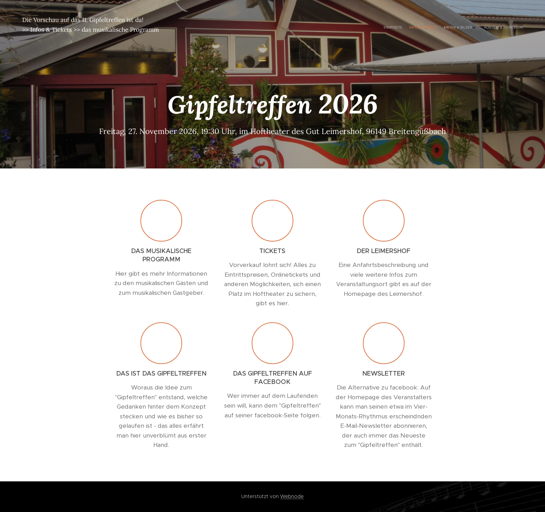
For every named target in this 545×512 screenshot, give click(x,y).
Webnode (292, 496)
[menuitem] (497, 28)
